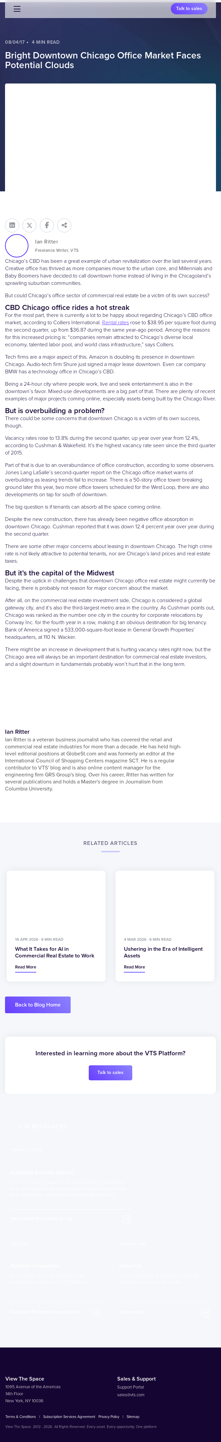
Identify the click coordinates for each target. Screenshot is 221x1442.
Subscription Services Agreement (69, 1416)
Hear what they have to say (41, 1217)
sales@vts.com (131, 1394)
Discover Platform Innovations (44, 1311)
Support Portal (130, 1386)
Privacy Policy (108, 1416)
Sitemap (133, 1416)
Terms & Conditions (20, 1416)
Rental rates (115, 322)
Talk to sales (189, 8)
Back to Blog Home (38, 1003)
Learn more (132, 1311)
